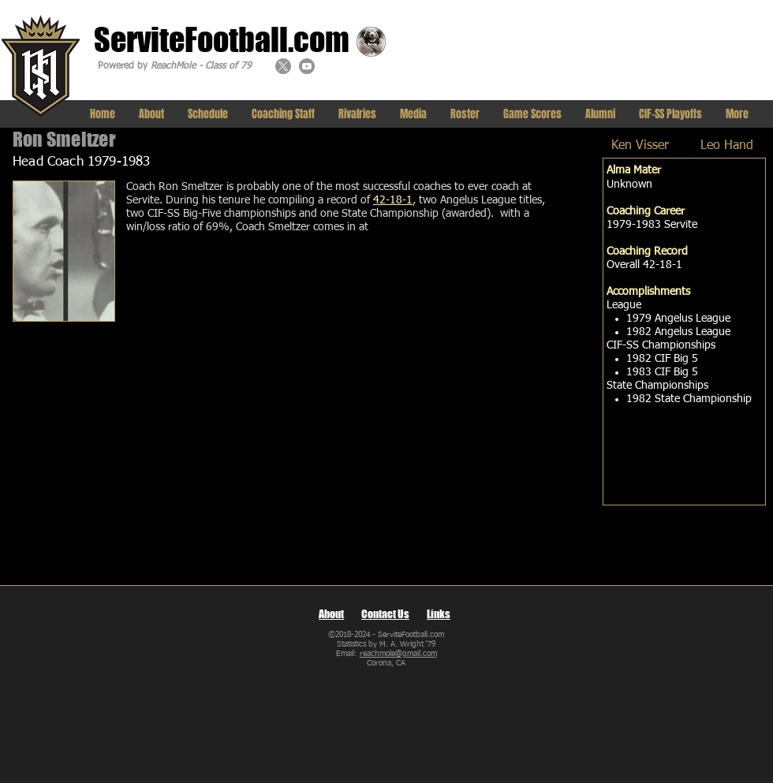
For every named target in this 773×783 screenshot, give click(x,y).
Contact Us (385, 614)
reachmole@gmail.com (398, 654)
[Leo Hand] (726, 146)
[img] (64, 251)
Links (438, 614)
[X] (283, 66)
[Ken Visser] (640, 146)
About (331, 614)
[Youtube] (307, 66)
